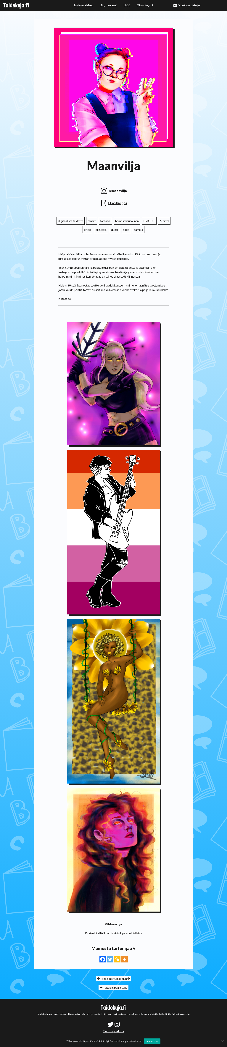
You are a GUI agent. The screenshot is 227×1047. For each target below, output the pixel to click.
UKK (126, 5)
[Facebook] (102, 959)
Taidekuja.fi (16, 5)
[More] (124, 959)
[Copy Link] (117, 959)
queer (114, 229)
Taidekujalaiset (83, 5)
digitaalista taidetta (70, 221)
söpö (126, 229)
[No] (222, 1041)
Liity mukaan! (108, 5)
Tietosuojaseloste (113, 1031)
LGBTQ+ (149, 221)
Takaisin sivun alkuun (113, 978)
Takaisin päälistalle (113, 987)
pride (87, 229)
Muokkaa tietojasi (189, 5)
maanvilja (119, 191)
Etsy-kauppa (117, 203)
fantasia (105, 221)
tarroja (138, 229)
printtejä (101, 229)
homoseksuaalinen (127, 221)
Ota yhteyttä (145, 5)
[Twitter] (110, 959)
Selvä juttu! (152, 1041)
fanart (92, 221)
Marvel (164, 221)
